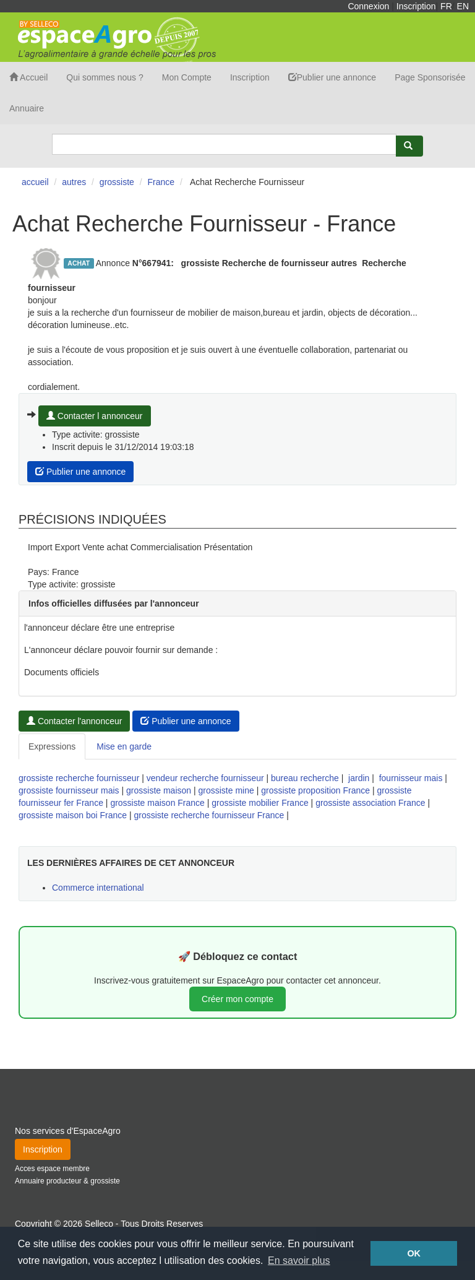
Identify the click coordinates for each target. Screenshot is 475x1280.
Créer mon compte (237, 999)
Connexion (368, 6)
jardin (358, 778)
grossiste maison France (157, 803)
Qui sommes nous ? (104, 77)
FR (446, 6)
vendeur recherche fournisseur (205, 778)
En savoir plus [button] (299, 1260)
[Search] (224, 144)
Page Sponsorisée (430, 77)
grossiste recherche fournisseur (79, 778)
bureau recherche (305, 778)
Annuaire (26, 108)
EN (463, 6)
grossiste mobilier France (260, 803)
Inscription (416, 6)
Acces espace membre (52, 1168)
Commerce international (98, 888)
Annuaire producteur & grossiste (67, 1181)
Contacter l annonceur (94, 416)
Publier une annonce (332, 77)
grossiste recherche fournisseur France (209, 815)
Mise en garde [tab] (124, 746)
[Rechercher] (409, 146)
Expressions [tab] (51, 746)
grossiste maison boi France (73, 815)
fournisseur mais (411, 778)
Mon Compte (187, 77)
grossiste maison (158, 790)
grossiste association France (370, 803)
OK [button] (414, 1253)
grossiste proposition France (315, 790)
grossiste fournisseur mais (69, 790)
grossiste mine (226, 790)
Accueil (28, 77)
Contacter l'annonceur (74, 721)
